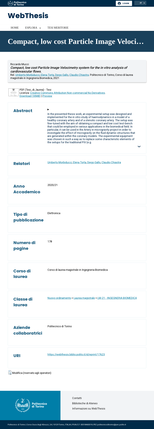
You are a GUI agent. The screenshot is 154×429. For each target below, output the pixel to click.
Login (126, 3)
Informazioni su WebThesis (88, 408)
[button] (10, 372)
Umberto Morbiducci (27, 74)
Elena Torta (47, 74)
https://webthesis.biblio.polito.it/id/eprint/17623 (76, 354)
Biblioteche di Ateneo (84, 403)
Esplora (31, 27)
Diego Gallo (61, 74)
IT (141, 3)
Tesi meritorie (57, 27)
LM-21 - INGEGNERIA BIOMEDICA (117, 298)
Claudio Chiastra (79, 74)
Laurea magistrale (84, 298)
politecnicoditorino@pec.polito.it (111, 424)
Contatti (77, 398)
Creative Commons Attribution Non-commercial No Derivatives (67, 92)
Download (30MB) (30, 96)
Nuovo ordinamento (59, 298)
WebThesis (28, 16)
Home (15, 27)
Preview (47, 96)
